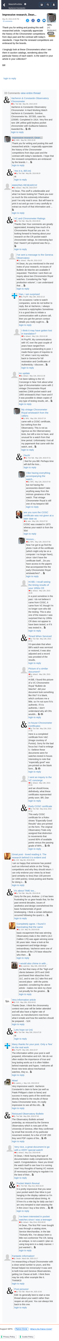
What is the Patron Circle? (41, 1329)
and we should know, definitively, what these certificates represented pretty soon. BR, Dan (39, 793)
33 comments (7, 21)
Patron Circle (22, 1329)
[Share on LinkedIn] (38, 20)
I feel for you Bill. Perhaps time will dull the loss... (39, 463)
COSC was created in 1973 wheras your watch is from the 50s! (38, 527)
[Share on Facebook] (33, 20)
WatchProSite (15, 4)
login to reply (10, 78)
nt (15, 176)
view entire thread (30, 93)
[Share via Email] (44, 20)
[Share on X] (27, 20)
